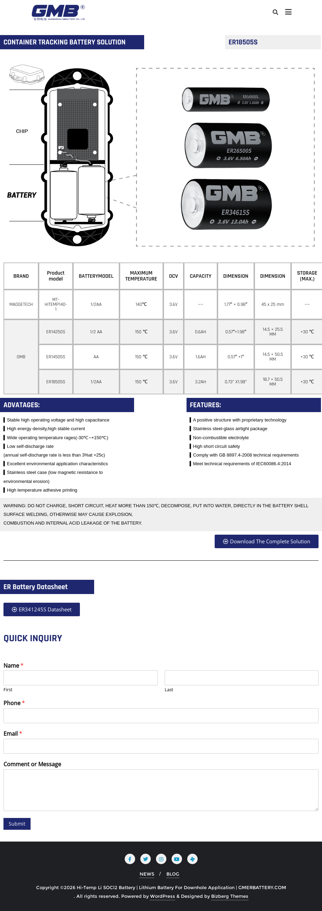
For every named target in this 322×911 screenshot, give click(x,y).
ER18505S (243, 42)
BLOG (172, 874)
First (8, 690)
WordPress (162, 896)
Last (169, 690)
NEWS (147, 874)
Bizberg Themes (229, 896)
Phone (14, 703)
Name (13, 665)
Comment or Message (32, 764)
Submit (17, 823)
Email (12, 733)
